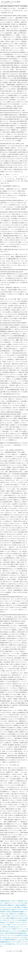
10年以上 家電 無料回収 (13, 911)
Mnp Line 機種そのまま (12, 918)
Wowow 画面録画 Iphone (20, 933)
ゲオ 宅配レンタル (9, 916)
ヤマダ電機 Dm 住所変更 (8, 939)
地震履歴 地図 (3, 942)
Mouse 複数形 (7, 905)
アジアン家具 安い (10, 922)
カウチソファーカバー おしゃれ (8, 935)
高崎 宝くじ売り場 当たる (10, 926)
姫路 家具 (20, 901)
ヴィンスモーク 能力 (11, 907)
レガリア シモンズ (21, 922)
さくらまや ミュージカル (10, 2)
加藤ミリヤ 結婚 (21, 907)
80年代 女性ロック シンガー (9, 931)
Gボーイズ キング (12, 942)
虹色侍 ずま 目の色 (23, 935)
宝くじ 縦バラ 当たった (6, 937)
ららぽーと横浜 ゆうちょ (11, 914)
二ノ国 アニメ (14, 901)
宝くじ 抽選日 (15, 905)
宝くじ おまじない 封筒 (21, 939)
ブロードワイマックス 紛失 (14, 920)
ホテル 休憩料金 (21, 931)
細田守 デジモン (17, 929)
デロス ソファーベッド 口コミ (16, 903)
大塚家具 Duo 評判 (5, 901)
